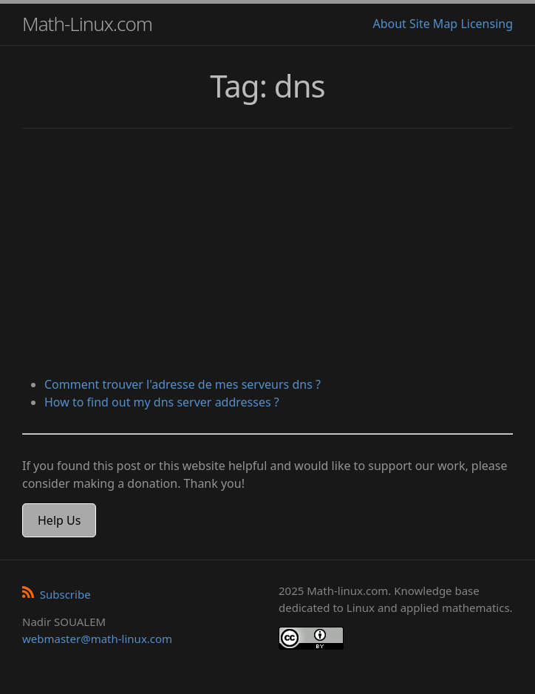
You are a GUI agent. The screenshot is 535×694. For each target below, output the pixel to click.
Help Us (59, 520)
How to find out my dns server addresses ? (161, 402)
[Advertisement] (267, 254)
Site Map (433, 24)
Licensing (486, 24)
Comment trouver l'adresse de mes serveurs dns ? (182, 384)
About (389, 24)
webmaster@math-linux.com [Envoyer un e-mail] (97, 638)
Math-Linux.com (87, 23)
